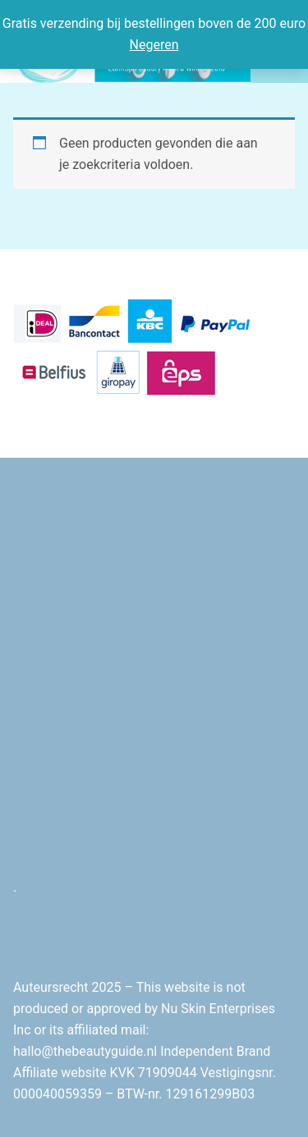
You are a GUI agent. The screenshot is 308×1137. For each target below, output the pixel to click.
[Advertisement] (154, 697)
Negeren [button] (154, 45)
